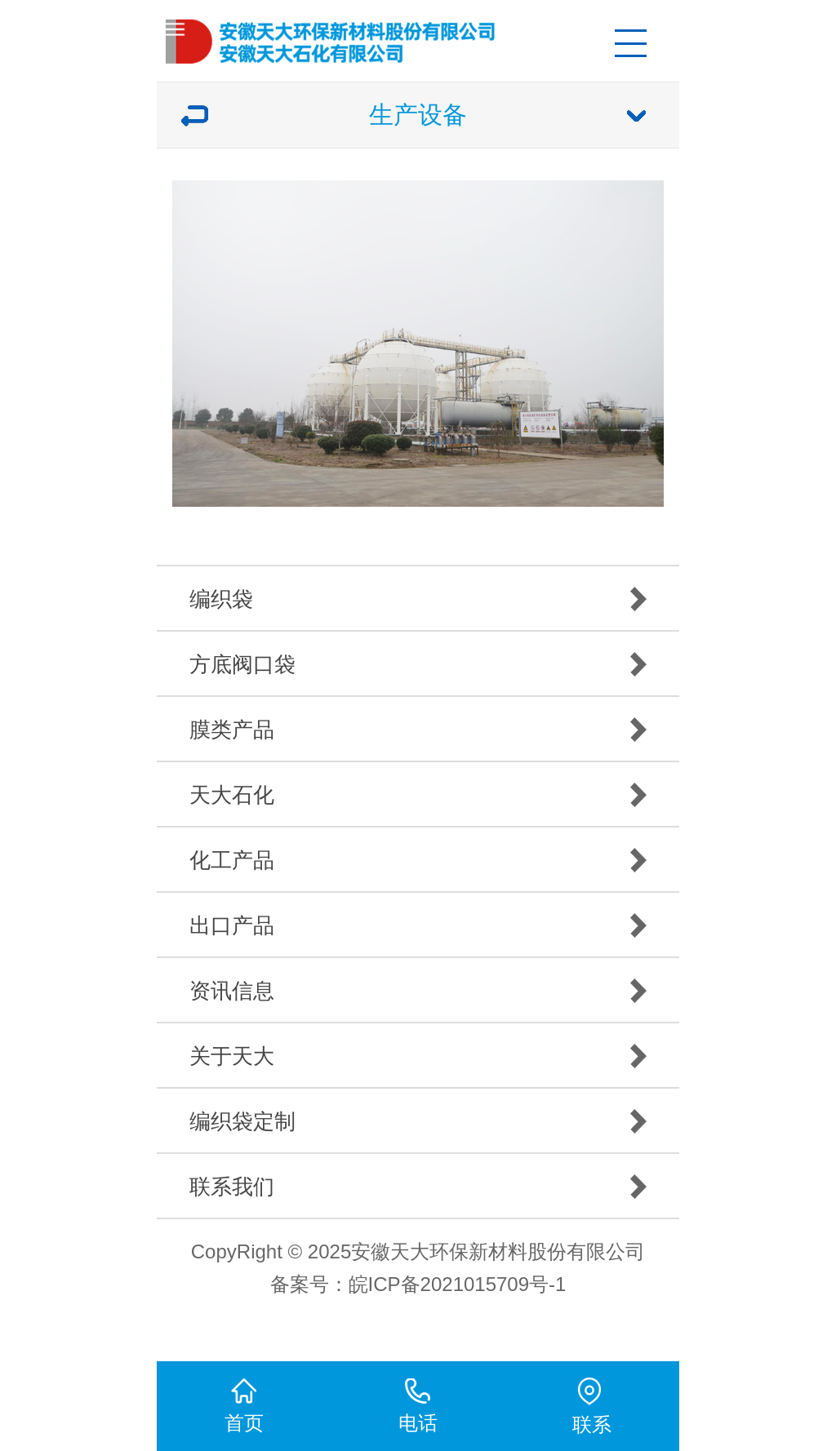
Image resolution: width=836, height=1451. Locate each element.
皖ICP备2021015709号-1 (458, 1284)
